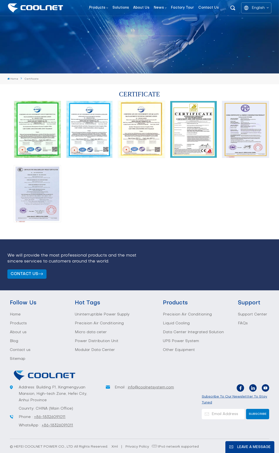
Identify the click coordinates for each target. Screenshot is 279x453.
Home (12, 78)
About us (141, 7)
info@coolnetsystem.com (151, 387)
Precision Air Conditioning (99, 323)
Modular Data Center (95, 350)
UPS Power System (181, 341)
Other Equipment (179, 350)
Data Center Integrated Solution (193, 332)
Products (97, 7)
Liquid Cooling (176, 323)
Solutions (120, 7)
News (159, 7)
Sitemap (17, 359)
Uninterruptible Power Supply (102, 314)
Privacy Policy (137, 446)
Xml (114, 446)
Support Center (252, 314)
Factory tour (182, 7)
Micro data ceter (91, 332)
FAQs (243, 323)
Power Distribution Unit (96, 341)
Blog (14, 341)
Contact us (208, 7)
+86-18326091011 (49, 417)
